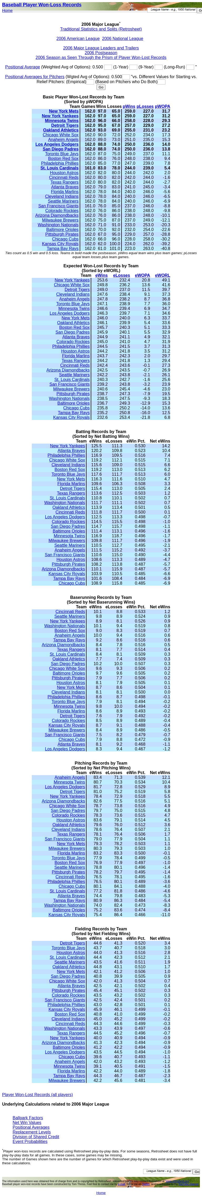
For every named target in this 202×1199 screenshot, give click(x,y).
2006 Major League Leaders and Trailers (101, 48)
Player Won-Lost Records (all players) (37, 1094)
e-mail (121, 1184)
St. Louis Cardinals (60, 168)
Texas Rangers (64, 182)
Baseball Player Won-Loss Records (42, 4)
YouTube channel (188, 1184)
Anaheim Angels (63, 139)
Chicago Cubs (65, 239)
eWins (101, 275)
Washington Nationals (58, 225)
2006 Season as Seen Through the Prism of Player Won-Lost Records (101, 57)
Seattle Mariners (63, 201)
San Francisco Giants (58, 206)
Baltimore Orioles (62, 229)
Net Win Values (27, 1122)
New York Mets (63, 111)
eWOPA (142, 275)
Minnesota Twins (62, 120)
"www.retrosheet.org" (177, 1181)
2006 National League (122, 38)
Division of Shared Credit (36, 1137)
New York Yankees (60, 116)
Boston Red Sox (63, 158)
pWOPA (162, 106)
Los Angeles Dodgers (57, 144)
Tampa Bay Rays (63, 248)
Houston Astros (64, 172)
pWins (129, 106)
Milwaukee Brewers (60, 220)
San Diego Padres (61, 149)
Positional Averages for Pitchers (34, 76)
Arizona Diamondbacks (57, 215)
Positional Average (22, 67)
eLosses (121, 275)
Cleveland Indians (61, 196)
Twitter (146, 1184)
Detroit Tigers (65, 125)
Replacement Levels (32, 1132)
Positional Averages (31, 1127)
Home (7, 10)
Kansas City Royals (60, 244)
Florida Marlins (65, 191)
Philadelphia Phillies (59, 163)
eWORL (162, 275)
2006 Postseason (101, 53)
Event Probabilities (30, 1141)
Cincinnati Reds (64, 177)
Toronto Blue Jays (61, 154)
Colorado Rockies (61, 210)
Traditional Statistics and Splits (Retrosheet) (101, 29)
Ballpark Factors (28, 1118)
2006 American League (78, 38)
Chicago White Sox (61, 135)
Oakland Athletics (61, 130)
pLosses (145, 106)
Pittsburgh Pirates (61, 234)
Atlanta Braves (65, 187)
